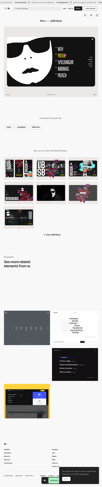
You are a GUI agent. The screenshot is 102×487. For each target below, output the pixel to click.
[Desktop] (51, 168)
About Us (55, 463)
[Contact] (19, 193)
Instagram (51, 475)
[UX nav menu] (27, 401)
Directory (7, 459)
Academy (55, 449)
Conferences (8, 463)
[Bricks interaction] (83, 193)
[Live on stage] (19, 217)
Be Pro (78, 8)
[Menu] (75, 401)
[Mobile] (19, 168)
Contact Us (55, 466)
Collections (7, 453)
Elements (7, 456)
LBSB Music (56, 21)
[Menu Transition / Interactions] (75, 290)
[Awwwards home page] (45, 480)
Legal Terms (19, 475)
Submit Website (90, 8)
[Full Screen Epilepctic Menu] (27, 364)
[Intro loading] (51, 193)
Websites (7, 449)
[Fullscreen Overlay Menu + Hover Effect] (75, 364)
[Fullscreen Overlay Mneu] (75, 327)
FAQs (53, 459)
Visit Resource (54, 480)
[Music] (83, 168)
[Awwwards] (8, 8)
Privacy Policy (29, 475)
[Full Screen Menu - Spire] (27, 289)
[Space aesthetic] (27, 328)
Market (54, 456)
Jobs (53, 453)
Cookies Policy (8, 475)
